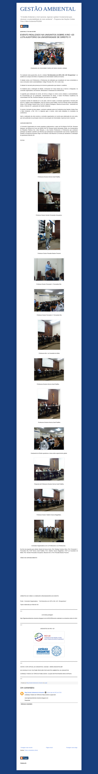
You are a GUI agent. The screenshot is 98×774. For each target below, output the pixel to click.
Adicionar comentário (26, 704)
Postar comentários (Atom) (31, 750)
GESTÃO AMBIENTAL (48, 9)
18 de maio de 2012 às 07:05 (54, 692)
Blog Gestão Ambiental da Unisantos (34, 692)
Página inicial (49, 747)
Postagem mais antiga (71, 747)
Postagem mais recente (26, 747)
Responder (27, 700)
